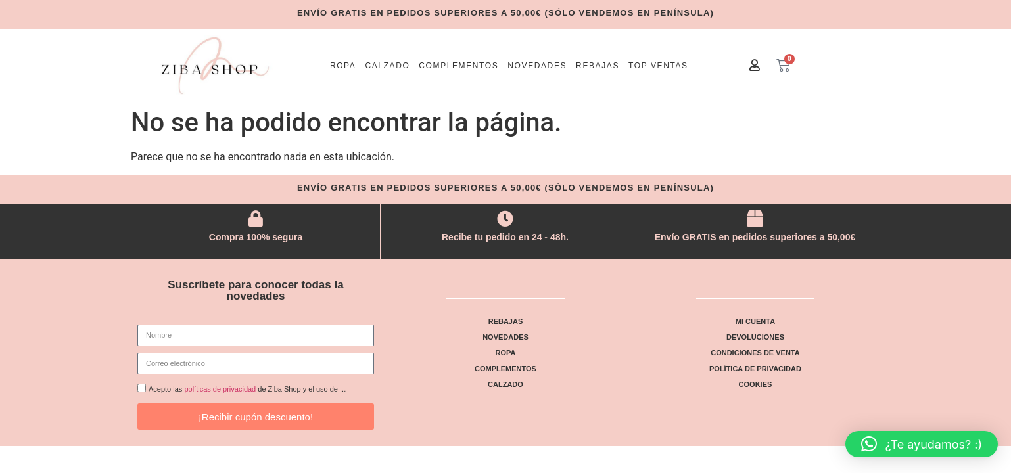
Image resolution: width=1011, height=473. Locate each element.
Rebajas (597, 65)
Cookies (755, 384)
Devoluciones (755, 337)
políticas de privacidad (220, 390)
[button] (921, 444)
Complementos (458, 65)
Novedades (537, 65)
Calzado (387, 65)
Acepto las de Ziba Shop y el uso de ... (247, 390)
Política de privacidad (755, 368)
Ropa (343, 65)
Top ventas (658, 65)
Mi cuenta (755, 321)
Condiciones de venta (755, 353)
